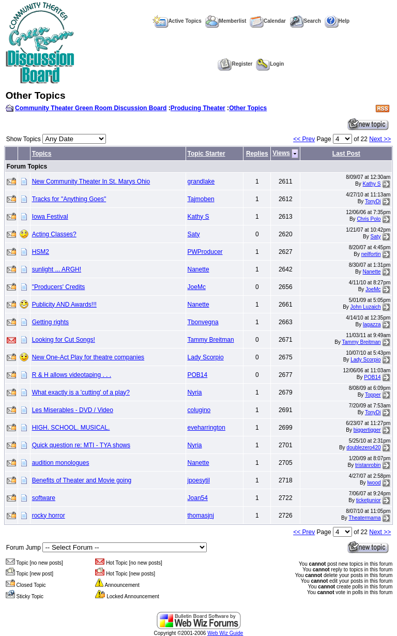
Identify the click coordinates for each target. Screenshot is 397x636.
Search (305, 21)
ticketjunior (368, 500)
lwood (373, 483)
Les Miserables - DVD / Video (72, 410)
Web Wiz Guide (225, 633)
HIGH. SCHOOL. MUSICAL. (71, 427)
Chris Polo (368, 219)
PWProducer (205, 251)
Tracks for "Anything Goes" (69, 199)
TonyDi (373, 201)
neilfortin (371, 254)
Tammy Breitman (211, 339)
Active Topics (177, 21)
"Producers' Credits (58, 287)
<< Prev (304, 139)
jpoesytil (199, 480)
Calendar (268, 21)
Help (337, 21)
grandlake (201, 181)
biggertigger (367, 430)
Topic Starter (206, 153)
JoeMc (197, 287)
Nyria (195, 392)
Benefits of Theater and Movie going (82, 480)
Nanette (198, 269)
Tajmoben (201, 199)
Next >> (380, 139)
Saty (194, 234)
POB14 (198, 374)
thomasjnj (201, 515)
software (43, 498)
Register (235, 64)
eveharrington (206, 427)
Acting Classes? (54, 234)
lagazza (371, 324)
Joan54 (198, 498)
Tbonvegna (203, 322)
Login (270, 64)
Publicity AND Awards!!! (64, 304)
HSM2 (40, 251)
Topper (373, 395)
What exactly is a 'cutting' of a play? (81, 392)
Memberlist (226, 21)
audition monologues (60, 462)
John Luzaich (365, 307)
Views (281, 153)
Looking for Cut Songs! (63, 339)
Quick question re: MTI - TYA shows (81, 445)
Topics (42, 153)
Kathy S (372, 184)
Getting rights (50, 322)
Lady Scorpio (206, 357)
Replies (257, 153)
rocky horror (48, 515)
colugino (199, 410)
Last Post (346, 153)
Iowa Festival (50, 216)
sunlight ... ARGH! (56, 269)
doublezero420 (363, 447)
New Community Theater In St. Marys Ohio (91, 181)
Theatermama (364, 518)
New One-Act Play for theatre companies (88, 357)
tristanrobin (367, 465)
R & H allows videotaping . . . (71, 374)
